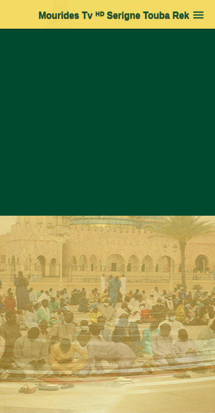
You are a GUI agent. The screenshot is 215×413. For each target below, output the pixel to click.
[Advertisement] (107, 137)
